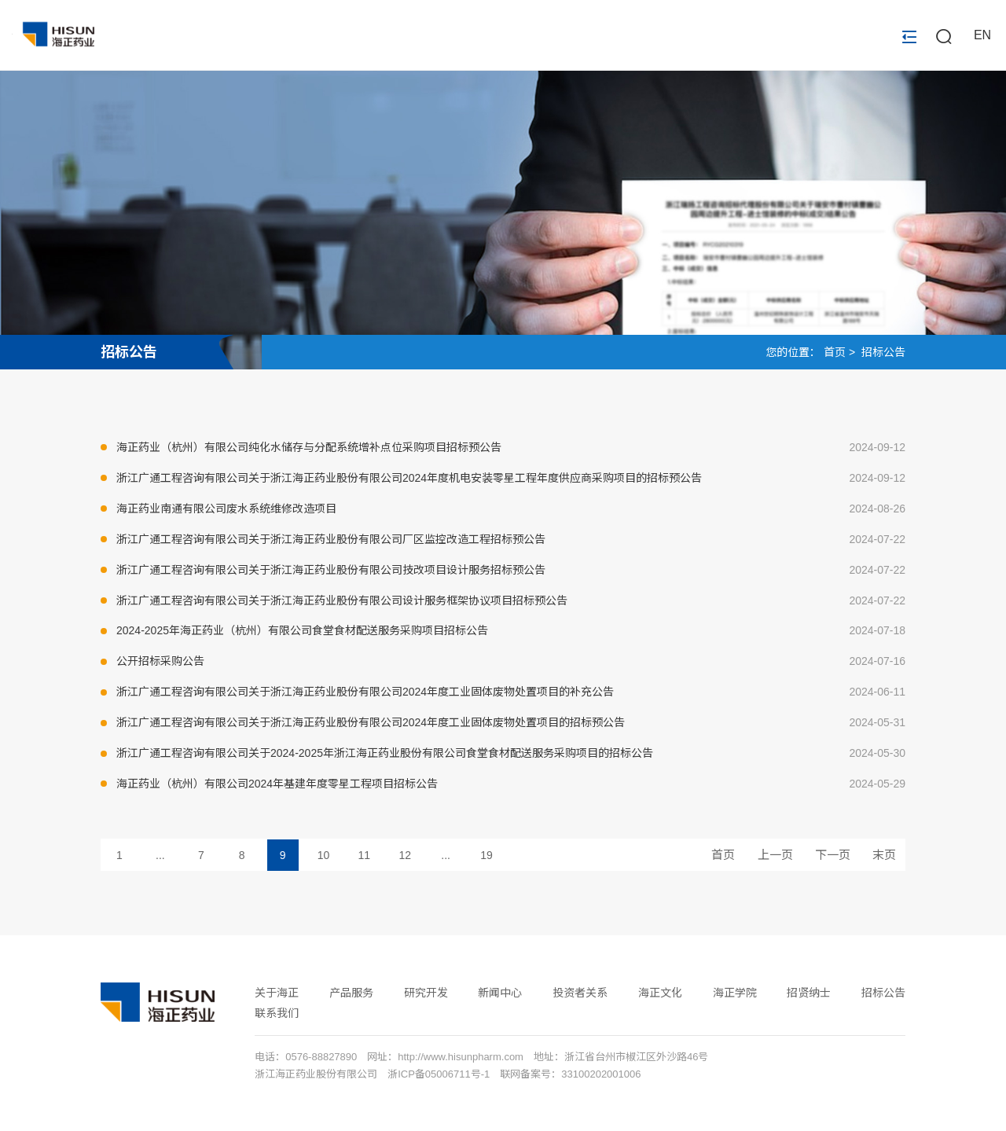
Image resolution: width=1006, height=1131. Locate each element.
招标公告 (129, 352)
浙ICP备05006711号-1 (438, 1074)
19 (486, 855)
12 (404, 855)
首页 (835, 352)
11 (364, 855)
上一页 (775, 854)
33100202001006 (601, 1074)
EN (982, 35)
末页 (884, 854)
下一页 (832, 854)
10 (324, 855)
